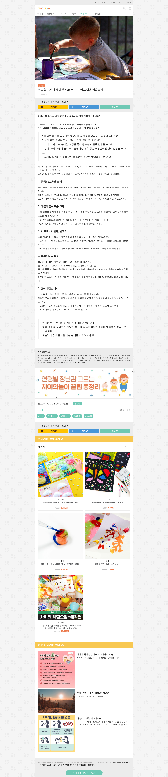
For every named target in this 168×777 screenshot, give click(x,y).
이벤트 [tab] (73, 13)
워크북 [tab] (63, 13)
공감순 (121, 410)
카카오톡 (49, 107)
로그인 (96, 2)
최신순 (127, 410)
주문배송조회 (115, 2)
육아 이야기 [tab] (85, 13)
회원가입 (105, 2)
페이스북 (80, 107)
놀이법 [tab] (97, 13)
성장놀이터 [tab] (51, 13)
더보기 (126, 446)
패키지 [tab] (40, 13)
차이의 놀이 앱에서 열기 (84, 772)
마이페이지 (127, 2)
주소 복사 (115, 107)
